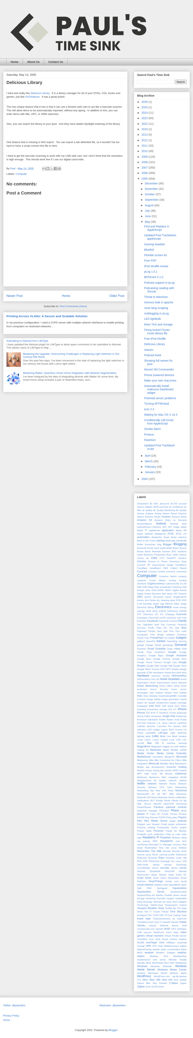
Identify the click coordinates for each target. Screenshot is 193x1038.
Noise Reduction (159, 797)
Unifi (184, 925)
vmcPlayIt (151, 942)
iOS (170, 709)
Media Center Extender (172, 753)
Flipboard (142, 631)
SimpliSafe (155, 871)
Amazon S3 (144, 520)
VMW (161, 942)
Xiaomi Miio (143, 983)
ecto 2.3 (149, 409)
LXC (184, 739)
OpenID (157, 804)
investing (141, 709)
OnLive (147, 804)
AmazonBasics (144, 524)
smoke (168, 881)
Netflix (141, 783)
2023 (145, 118)
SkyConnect (143, 874)
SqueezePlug (144, 895)
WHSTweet (157, 963)
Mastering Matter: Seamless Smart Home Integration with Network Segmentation (69, 372)
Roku (161, 857)
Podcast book (152, 355)
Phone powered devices (159, 375)
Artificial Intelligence (155, 534)
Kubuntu (151, 723)
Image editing (153, 699)
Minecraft (154, 763)
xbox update (180, 980)
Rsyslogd (165, 861)
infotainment (162, 703)
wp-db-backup (179, 976)
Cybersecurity (172, 583)
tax (163, 902)
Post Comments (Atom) (73, 306)
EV (156, 614)
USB (139, 932)
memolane (158, 757)
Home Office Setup (169, 686)
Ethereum (148, 614)
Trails (184, 915)
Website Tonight (178, 959)
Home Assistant (170, 679)
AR (185, 530)
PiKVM (140, 817)
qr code (176, 834)
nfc (153, 794)
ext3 (179, 618)
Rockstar (152, 858)
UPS (173, 929)
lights (148, 736)
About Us (33, 61)
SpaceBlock (174, 885)
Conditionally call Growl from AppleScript (158, 421)
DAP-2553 (142, 587)
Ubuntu (141, 925)
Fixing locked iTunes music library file (157, 331)
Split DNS (144, 888)
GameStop (172, 641)
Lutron (147, 739)
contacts (182, 576)
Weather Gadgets (165, 952)
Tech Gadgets (179, 902)
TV (160, 922)
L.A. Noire (162, 723)
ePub (155, 611)
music (154, 773)
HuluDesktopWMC (168, 696)
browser (166, 551)
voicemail (182, 942)
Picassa (183, 814)
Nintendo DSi (143, 797)
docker (148, 597)
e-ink (139, 603)
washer (156, 949)
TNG (161, 915)
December (151, 183)
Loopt (140, 739)
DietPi (168, 590)
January (150, 472)
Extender (141, 621)
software (158, 885)
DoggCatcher (180, 597)
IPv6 (153, 713)
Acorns (140, 507)
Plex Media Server (156, 820)
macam (148, 349)
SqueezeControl (178, 892)
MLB (171, 763)
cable (175, 554)
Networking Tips (145, 790)
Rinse (155, 854)
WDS (139, 952)
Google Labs (170, 662)
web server (159, 959)
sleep (171, 874)
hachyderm (158, 672)
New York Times (165, 790)
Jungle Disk (168, 716)
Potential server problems (160, 398)
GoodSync (160, 652)
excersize (171, 618)
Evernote (182, 614)
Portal (164, 824)
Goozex (155, 669)
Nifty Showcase (178, 794)
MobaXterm (181, 763)
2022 (145, 123)
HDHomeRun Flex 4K (148, 679)
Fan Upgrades (145, 624)
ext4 (184, 618)
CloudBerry (181, 565)
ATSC (170, 533)
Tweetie (175, 922)
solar (165, 885)
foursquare (142, 634)
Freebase (182, 634)
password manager (147, 810)
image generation (170, 699)
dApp (150, 587)
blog (159, 544)
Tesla (161, 908)
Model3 (141, 770)
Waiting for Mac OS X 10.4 (160, 414)
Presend (141, 827)
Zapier (183, 983)
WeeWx (141, 963)
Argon (140, 534)
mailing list (143, 750)
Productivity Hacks (167, 827)
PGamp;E (164, 810)
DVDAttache (32, 96)
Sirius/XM (169, 871)
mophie (183, 770)
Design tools (143, 590)
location (183, 736)
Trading (177, 915)
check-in (182, 558)
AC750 (173, 503)
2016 (145, 129)
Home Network (179, 682)
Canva (140, 558)
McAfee (174, 750)
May (148, 221)
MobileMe (171, 767)
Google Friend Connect (149, 662)
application (168, 530)
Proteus (149, 434)
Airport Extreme (145, 516)
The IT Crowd (152, 911)
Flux (171, 631)
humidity (182, 696)
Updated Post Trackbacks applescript (160, 237)
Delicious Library (39, 93)
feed (157, 624)
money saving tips (154, 770)
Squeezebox (179, 888)
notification (181, 797)
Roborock (142, 858)
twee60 (166, 922)
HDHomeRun (179, 675)
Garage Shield (153, 645)
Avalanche (156, 537)
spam (184, 885)
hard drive (182, 672)
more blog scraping (156, 308)
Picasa (173, 814)
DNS (140, 596)
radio (184, 834)
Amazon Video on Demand (170, 520)
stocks (183, 895)
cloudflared (155, 568)
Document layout (162, 597)
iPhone (182, 709)
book (156, 548)
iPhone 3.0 (143, 712)
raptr (139, 837)
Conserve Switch (168, 576)
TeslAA (168, 908)
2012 (145, 140)
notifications (143, 800)
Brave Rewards (153, 551)
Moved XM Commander (159, 369)
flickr (184, 627)
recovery (177, 844)
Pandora (158, 807)
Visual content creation (174, 939)
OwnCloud (181, 804)
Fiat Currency (168, 624)
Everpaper (142, 618)
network (152, 783)
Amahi (157, 516)
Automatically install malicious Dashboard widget (158, 389)
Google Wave (144, 669)
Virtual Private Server (175, 936)
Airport (166, 513)
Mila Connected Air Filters (167, 760)
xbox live (167, 979)
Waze (184, 949)
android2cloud (144, 527)
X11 (139, 980)
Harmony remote (160, 676)
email (176, 607)
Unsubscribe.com (145, 929)
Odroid (174, 800)
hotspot (168, 692)
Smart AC (181, 874)
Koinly (184, 719)
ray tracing (143, 841)
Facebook (152, 621)
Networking (181, 787)
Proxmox (159, 830)
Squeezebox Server (150, 891)
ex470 (162, 618)
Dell (185, 587)
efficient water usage (176, 603)
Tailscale (157, 902)
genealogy (168, 645)
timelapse (142, 915)
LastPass (182, 723)
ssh (153, 895)
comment (170, 571)
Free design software (162, 634)
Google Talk (166, 666)
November (151, 188)
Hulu (139, 695)
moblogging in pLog (156, 313)
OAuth (167, 800)
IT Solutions (162, 713)
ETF (139, 614)
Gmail (150, 648)
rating (184, 837)
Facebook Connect (168, 621)
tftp (174, 908)
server (183, 867)
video (176, 932)
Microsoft (181, 756)
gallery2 (141, 641)
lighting (140, 736)
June (148, 216)
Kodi (177, 719)
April (148, 455)
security (164, 867)
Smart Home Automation (166, 878)
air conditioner (176, 507)
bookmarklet (166, 548)
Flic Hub (174, 628)
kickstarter (153, 719)
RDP (155, 841)
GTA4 (149, 672)
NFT (164, 794)
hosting (159, 692)
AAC (156, 503)
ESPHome (172, 611)
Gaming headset (154, 244)
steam (176, 895)
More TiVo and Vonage (158, 324)
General (181, 645)
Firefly (151, 628)
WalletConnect (171, 946)
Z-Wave (173, 983)
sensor (174, 868)
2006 (145, 173)
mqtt (146, 773)
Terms (6, 1020)
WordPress (144, 976)
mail (176, 746)
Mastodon (155, 750)
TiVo (149, 915)
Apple (184, 527)
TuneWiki (141, 922)
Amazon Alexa (179, 516)
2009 (145, 156)
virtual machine (154, 935)
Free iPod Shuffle (155, 338)
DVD (178, 600)
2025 (145, 107)
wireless (141, 973)
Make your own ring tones (160, 380)
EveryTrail (154, 618)
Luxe (171, 739)
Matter (166, 750)
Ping (147, 817)
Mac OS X (155, 743)
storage (141, 898)
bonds (150, 548)
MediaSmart (144, 756)
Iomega (163, 709)
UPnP (167, 929)
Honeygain (142, 692)
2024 (145, 112)
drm (147, 600)
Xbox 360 (154, 979)
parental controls (176, 807)
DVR (184, 600)
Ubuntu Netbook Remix (163, 925)
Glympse (141, 648)
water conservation (170, 949)
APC (164, 527)
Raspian (176, 837)
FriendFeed (156, 637)
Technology (143, 905)
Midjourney (142, 760)
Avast (166, 537)
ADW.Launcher (160, 507)
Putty (168, 834)
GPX (168, 669)
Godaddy (160, 648)
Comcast (142, 571)
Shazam (141, 871)
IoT (175, 709)
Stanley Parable (164, 895)
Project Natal (144, 831)
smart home (144, 877)
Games (160, 641)
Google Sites (152, 666)
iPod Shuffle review (156, 266)
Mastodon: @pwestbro (113, 1005)
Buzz (168, 554)
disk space (167, 593)
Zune (148, 986)
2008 (145, 162)
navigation (173, 777)
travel (140, 918)
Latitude (141, 726)
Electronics (163, 607)
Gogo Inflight (174, 648)
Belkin (140, 544)
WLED (164, 973)
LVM (178, 739)
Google (172, 652)
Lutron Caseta (160, 739)
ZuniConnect (157, 986)
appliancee (154, 530)
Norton (171, 797)
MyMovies (142, 777)
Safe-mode (142, 864)
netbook (172, 780)
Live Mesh (172, 736)
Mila (151, 760)
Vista (157, 939)
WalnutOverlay (144, 949)
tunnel (150, 922)
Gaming (183, 641)
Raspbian (165, 837)
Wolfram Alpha (178, 973)
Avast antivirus (179, 537)
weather (149, 952)
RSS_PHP (142, 861)
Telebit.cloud (156, 905)
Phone (175, 810)
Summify (161, 898)
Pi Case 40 (153, 814)
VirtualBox (142, 939)
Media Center (145, 753)
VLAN (140, 942)
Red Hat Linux (168, 848)
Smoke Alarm (152, 429)
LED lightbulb (152, 318)
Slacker (162, 874)
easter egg (158, 603)
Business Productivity (155, 554)
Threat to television (156, 297)
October (150, 194)
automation (143, 537)
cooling (172, 580)
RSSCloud (154, 861)
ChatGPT (171, 558)
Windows (142, 966)
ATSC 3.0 (181, 534)
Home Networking (147, 685)
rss (185, 857)
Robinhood (181, 854)
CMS (165, 568)
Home (14, 61)
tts (174, 918)
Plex (139, 820)
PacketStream (144, 807)
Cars (154, 557)
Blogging (180, 544)
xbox (145, 979)
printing (151, 827)
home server (179, 689)
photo (184, 810)
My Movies (166, 773)
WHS (148, 963)
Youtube (163, 983)
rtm (172, 861)
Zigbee (141, 986)
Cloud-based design (162, 565)
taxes (169, 902)
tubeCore (182, 918)
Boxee (140, 551)
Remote (167, 851)
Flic (165, 628)
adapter (149, 507)
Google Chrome (161, 659)
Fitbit (158, 628)
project (183, 827)
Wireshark (153, 973)
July (148, 210)
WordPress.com (162, 976)
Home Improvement (160, 682)
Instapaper (142, 706)
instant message (178, 703)
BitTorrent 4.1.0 (153, 277)
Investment (152, 709)
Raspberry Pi (151, 837)
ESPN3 (183, 611)
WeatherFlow (180, 956)
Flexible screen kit (155, 255)
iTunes (172, 713)
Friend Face (143, 638)
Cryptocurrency (155, 583)
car (147, 558)
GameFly (150, 641)
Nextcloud (181, 790)
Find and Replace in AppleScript (156, 228)
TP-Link (168, 915)
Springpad (162, 888)
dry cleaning (163, 600)
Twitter (183, 922)
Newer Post (14, 296)
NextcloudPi (143, 794)
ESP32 (162, 611)
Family (182, 620)
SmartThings (156, 881)
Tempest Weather (147, 908)
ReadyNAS (166, 841)
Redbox (183, 848)
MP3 (139, 773)
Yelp (154, 983)
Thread (164, 911)
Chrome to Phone (157, 561)
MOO (175, 770)
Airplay (158, 513)
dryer (172, 600)
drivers (140, 600)
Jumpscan (156, 716)
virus (151, 939)
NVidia (159, 800)
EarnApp (147, 603)
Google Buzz (144, 659)
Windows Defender (161, 966)
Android (161, 523)
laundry (177, 726)
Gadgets (181, 637)
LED (149, 729)
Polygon (141, 824)
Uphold (158, 929)
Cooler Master (157, 580)
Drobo (153, 600)
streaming (151, 898)
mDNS (183, 750)
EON (148, 611)
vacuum (147, 932)
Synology (147, 902)
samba (156, 864)
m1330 (140, 743)
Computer (21, 173)
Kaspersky (181, 716)
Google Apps (156, 655)
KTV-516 (141, 723)
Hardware (143, 675)
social (184, 881)
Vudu (160, 946)
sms (176, 881)
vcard (168, 932)
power (171, 824)
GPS (162, 669)
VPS (154, 946)
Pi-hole (164, 814)
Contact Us (55, 61)
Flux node (181, 631)
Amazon (166, 516)
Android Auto (178, 524)
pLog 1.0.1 (150, 271)
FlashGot (150, 440)
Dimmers (156, 593)
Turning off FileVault (156, 403)
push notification (156, 834)
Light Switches (178, 733)
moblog (182, 767)
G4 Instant (169, 638)
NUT (152, 800)
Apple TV (142, 530)
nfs (158, 794)
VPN (148, 946)
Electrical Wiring (145, 607)
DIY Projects (180, 593)
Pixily (168, 817)
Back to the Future (146, 540)
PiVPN (162, 817)
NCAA (183, 777)
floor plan (162, 631)
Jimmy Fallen (143, 716)
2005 (145, 178)
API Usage (174, 527)
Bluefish (149, 249)
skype (154, 874)
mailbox (183, 746)
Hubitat (183, 692)
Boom (176, 548)
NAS (163, 777)
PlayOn (182, 817)
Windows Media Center (172, 969)
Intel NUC (155, 706)
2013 (145, 134)
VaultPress (158, 932)
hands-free (170, 672)
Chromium (174, 561)
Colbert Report (178, 568)
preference (181, 824)
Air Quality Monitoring (164, 510)
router (179, 858)
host (152, 692)
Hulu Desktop (151, 696)
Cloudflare (142, 568)
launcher (151, 726)
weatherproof (143, 959)
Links (155, 736)
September (152, 199)
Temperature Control (176, 905)
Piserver (154, 817)
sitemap (183, 871)
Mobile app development (150, 767)
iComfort (141, 699)
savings (168, 864)
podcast (182, 820)
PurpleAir (141, 834)
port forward (153, 824)
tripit (148, 918)
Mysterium (154, 777)
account (183, 503)
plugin (173, 821)
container (141, 580)
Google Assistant (176, 655)
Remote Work (179, 851)
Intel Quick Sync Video (174, 706)
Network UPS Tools (160, 787)
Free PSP (150, 260)
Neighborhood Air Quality (151, 780)
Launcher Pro (164, 726)
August (149, 205)
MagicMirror (143, 746)
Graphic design (179, 669)
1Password (142, 503)
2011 (145, 145)
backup (161, 540)
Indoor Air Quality (146, 703)
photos (141, 814)
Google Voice (180, 666)
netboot (183, 780)
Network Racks (167, 783)
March (149, 461)
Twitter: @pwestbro (14, 1005)
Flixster (152, 631)
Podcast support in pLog (159, 282)
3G (151, 503)
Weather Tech (159, 956)
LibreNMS (151, 733)
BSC (174, 551)
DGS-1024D (158, 590)
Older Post (116, 296)
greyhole (141, 672)
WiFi (172, 963)
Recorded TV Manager (160, 844)
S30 (185, 861)
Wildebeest (181, 963)
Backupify (171, 540)
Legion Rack (167, 729)
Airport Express (179, 513)
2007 (145, 167)
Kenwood (142, 719)
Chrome (141, 561)
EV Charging (167, 614)
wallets (183, 946)
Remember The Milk (149, 851)
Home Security (159, 689)
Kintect (170, 719)
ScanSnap (181, 864)
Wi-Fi (166, 963)
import (183, 699)
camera (183, 554)
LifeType (163, 732)
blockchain (150, 544)
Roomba (170, 858)
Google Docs (179, 659)
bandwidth (181, 540)
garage (140, 645)
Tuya (156, 922)
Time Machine (178, 911)
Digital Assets (179, 590)
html (175, 692)
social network (145, 884)
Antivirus (156, 527)
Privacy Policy (11, 1015)
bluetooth (141, 548)
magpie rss (167, 746)
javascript (182, 713)
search (155, 868)
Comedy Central (156, 571)
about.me (164, 503)
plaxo (175, 817)
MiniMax (164, 763)
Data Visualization (163, 587)
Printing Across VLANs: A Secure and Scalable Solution (46, 316)
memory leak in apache (158, 302)
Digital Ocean (144, 593)
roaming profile (167, 854)
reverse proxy (144, 854)
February (151, 466)
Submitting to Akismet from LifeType (27, 340)
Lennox (179, 729)
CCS (162, 558)
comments (181, 571)
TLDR (155, 915)
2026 (145, 101)
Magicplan (156, 746)
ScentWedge (143, 868)
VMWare (170, 942)
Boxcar (183, 548)
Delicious (177, 587)
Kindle (162, 719)
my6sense (181, 773)
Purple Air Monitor (176, 831)
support (170, 898)
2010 (145, 151)
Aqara (179, 530)
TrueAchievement (161, 918)
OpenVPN (169, 804)
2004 (145, 479)
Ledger (156, 729)
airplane (150, 513)
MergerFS (170, 757)
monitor (168, 770)
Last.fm (172, 723)
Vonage (141, 946)
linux (162, 736)
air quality (147, 510)
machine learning (177, 743)
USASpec (182, 929)
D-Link (183, 583)
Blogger (167, 544)
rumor (178, 861)
